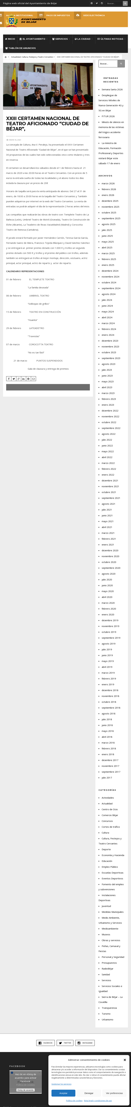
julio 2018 (107, 719)
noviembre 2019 (110, 626)
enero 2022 (108, 474)
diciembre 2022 (110, 410)
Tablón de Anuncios (20, 48)
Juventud (106, 906)
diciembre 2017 (110, 760)
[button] (124, 1059)
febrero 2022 (109, 468)
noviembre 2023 (110, 346)
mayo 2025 (108, 241)
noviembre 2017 (110, 765)
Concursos (107, 820)
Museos (106, 934)
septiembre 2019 (111, 637)
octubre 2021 (109, 492)
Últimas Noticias (110, 39)
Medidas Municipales (113, 911)
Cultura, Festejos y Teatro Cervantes (37, 57)
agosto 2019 (108, 643)
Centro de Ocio (110, 809)
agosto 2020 (108, 573)
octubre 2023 (109, 352)
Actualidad (16, 57)
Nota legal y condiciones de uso (98, 1100)
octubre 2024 (109, 282)
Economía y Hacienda (113, 855)
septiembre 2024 (111, 288)
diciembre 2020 (110, 550)
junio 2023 (107, 375)
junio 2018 (107, 725)
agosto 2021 (108, 503)
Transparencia (109, 1007)
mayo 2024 (108, 311)
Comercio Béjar (110, 815)
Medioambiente (110, 928)
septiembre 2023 (111, 358)
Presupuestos (109, 962)
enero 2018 (108, 754)
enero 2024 (108, 334)
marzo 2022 (108, 463)
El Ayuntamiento (32, 39)
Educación (107, 860)
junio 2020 (107, 585)
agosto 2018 (108, 713)
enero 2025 (108, 264)
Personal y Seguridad (113, 956)
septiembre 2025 (111, 218)
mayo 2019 (108, 661)
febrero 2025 (109, 259)
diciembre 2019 (110, 620)
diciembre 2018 (110, 690)
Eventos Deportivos (112, 878)
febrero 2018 (109, 748)
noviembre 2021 (110, 486)
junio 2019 (107, 655)
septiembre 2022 (111, 428)
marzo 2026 (108, 183)
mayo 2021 (108, 521)
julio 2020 (107, 579)
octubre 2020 (109, 562)
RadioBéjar (107, 968)
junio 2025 (107, 235)
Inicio (10, 39)
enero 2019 (108, 684)
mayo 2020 (108, 591)
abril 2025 (107, 247)
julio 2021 (107, 509)
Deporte (106, 849)
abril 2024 (107, 317)
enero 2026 (108, 195)
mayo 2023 (108, 381)
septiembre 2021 (111, 497)
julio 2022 (107, 439)
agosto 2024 (108, 294)
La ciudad (82, 39)
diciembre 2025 (110, 200)
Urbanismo (107, 1019)
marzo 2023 (108, 393)
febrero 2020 (109, 608)
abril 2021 (107, 527)
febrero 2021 (109, 538)
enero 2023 (108, 404)
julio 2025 (107, 229)
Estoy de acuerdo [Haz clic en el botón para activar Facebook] (26, 1090)
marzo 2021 (108, 532)
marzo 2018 (108, 742)
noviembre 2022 (110, 416)
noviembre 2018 (110, 696)
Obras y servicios (111, 940)
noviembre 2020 (110, 556)
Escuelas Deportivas (112, 872)
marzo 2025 (108, 253)
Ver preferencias (114, 1093)
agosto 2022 (108, 433)
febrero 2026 (109, 189)
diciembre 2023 (110, 340)
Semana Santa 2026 (112, 89)
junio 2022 (107, 445)
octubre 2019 (109, 631)
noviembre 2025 (110, 206)
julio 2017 (107, 777)
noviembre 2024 (110, 276)
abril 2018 (107, 736)
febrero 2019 (109, 678)
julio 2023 (107, 369)
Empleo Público (110, 866)
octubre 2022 (109, 422)
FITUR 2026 (108, 116)
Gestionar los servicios (61, 1084)
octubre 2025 (109, 212)
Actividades (108, 797)
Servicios (60, 39)
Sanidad (106, 974)
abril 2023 (107, 387)
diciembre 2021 (110, 480)
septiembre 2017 (111, 771)
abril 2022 (107, 457)
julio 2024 (107, 299)
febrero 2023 (109, 398)
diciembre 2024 (110, 270)
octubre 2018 (109, 701)
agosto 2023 (108, 363)
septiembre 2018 (111, 707)
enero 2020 (108, 614)
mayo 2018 (108, 730)
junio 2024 (107, 305)
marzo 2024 (108, 323)
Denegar (88, 1093)
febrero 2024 (109, 329)
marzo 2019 (108, 672)
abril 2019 (107, 666)
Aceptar (63, 1093)
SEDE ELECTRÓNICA (89, 15)
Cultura (105, 832)
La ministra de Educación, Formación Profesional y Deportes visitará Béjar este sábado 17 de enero (110, 153)
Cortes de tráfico (111, 826)
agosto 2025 (108, 224)
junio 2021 (107, 515)
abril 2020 (107, 596)
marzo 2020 (108, 602)
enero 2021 (108, 544)
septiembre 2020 (111, 567)
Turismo (106, 1013)
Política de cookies (74, 1100)
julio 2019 (107, 649)
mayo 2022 (108, 451)
